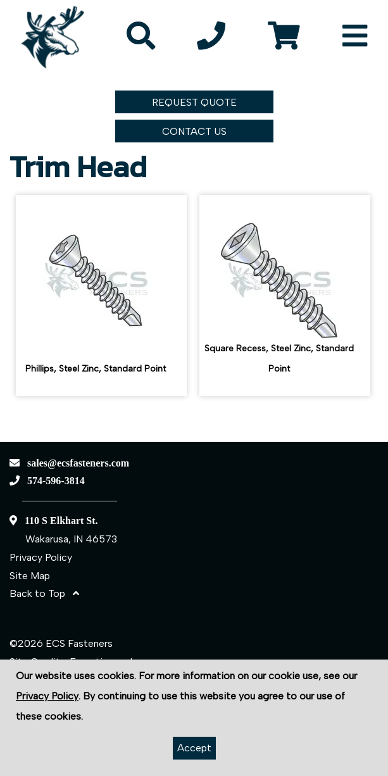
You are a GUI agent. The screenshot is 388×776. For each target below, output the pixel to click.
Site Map (29, 576)
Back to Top (44, 593)
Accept (194, 748)
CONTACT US (194, 131)
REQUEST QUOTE (194, 102)
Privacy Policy (40, 557)
